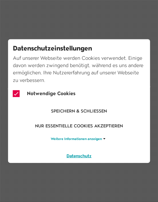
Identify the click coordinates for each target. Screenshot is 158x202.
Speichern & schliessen (79, 110)
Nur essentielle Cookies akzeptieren (79, 125)
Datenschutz (79, 156)
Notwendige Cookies (44, 93)
